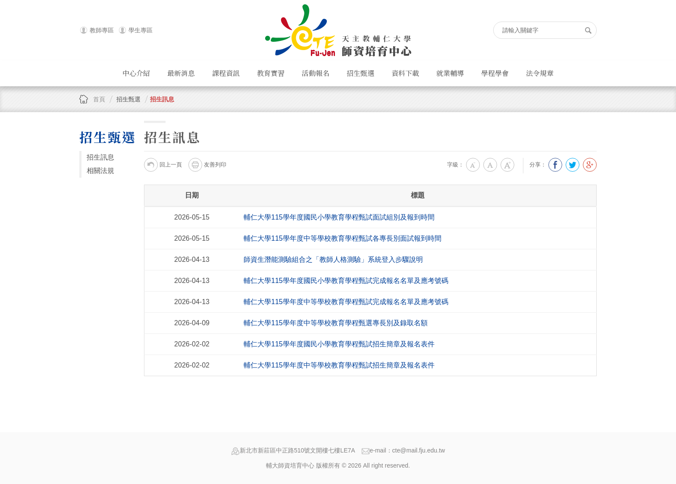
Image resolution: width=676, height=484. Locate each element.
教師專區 (102, 30)
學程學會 (495, 73)
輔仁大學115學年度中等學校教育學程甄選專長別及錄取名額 (336, 323)
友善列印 (207, 165)
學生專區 (140, 30)
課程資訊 (226, 73)
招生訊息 (162, 99)
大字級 (507, 165)
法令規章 (540, 73)
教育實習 (271, 73)
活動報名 (315, 73)
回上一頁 (163, 165)
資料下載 (405, 73)
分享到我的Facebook (555, 165)
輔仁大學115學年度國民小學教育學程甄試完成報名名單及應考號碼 (346, 280)
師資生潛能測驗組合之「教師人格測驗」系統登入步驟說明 (333, 259)
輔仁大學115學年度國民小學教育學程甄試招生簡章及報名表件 (339, 344)
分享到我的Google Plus (590, 165)
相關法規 (100, 170)
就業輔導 (450, 73)
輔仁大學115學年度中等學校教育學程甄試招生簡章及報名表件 (339, 365)
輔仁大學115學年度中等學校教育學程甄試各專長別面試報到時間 (342, 238)
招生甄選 (360, 73)
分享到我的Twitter (572, 165)
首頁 (99, 99)
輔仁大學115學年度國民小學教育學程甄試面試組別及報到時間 (339, 217)
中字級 (490, 165)
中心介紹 (136, 73)
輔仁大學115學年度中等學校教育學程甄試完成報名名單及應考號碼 (346, 301)
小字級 (473, 165)
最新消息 (181, 73)
